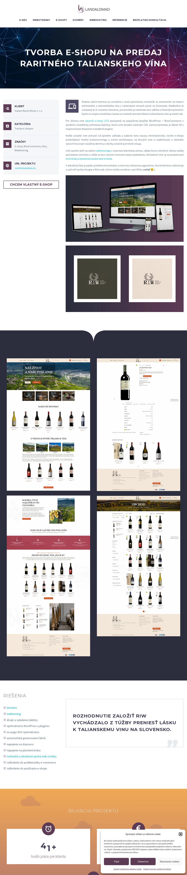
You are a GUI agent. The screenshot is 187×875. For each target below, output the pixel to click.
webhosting (15, 714)
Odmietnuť (143, 861)
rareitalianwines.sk (25, 168)
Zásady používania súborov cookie (127, 869)
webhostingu (103, 150)
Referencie (119, 20)
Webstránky (41, 20)
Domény (78, 20)
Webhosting (98, 20)
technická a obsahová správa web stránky (32, 756)
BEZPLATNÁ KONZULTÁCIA (149, 20)
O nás (23, 20)
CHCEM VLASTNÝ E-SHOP (31, 184)
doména (13, 708)
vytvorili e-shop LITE (97, 120)
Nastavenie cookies (169, 861)
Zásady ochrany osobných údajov (157, 869)
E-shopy (61, 20)
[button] (180, 834)
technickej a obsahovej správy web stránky (89, 158)
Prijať (116, 861)
